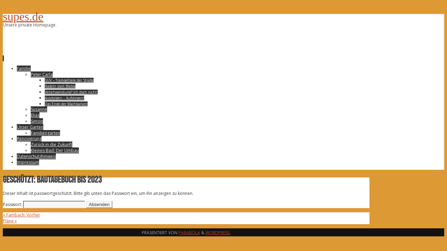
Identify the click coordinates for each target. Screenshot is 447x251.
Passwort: (44, 204)
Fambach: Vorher (21, 215)
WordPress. (217, 233)
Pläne (10, 221)
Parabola (189, 233)
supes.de (23, 16)
